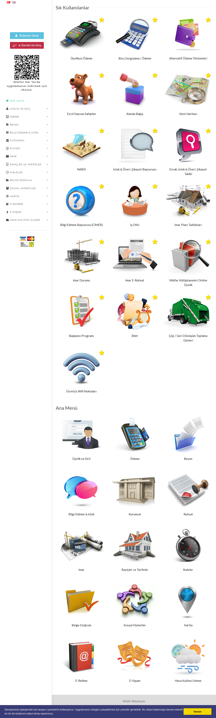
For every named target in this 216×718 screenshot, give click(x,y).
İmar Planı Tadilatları (188, 225)
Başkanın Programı (81, 336)
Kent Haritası (188, 114)
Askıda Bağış (134, 114)
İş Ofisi (135, 225)
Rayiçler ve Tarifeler (23, 164)
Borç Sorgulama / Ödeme (134, 58)
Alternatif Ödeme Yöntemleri (188, 58)
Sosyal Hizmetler (21, 188)
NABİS (81, 169)
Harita (13, 196)
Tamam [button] (197, 711)
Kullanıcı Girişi (27, 35)
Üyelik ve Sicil (18, 108)
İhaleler (14, 172)
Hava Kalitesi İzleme (23, 220)
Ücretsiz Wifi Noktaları (81, 391)
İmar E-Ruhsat (134, 280)
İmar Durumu (81, 280)
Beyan (12, 124)
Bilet (135, 336)
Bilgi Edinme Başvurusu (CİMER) (81, 225)
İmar (11, 156)
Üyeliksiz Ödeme (81, 58)
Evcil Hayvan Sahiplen (81, 114)
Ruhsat (13, 148)
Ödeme (12, 116)
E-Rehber (14, 204)
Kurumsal (15, 140)
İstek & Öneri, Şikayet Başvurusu (134, 169)
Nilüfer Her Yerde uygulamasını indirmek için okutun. (27, 86)
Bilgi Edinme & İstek (22, 132)
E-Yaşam (14, 212)
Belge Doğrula (19, 180)
